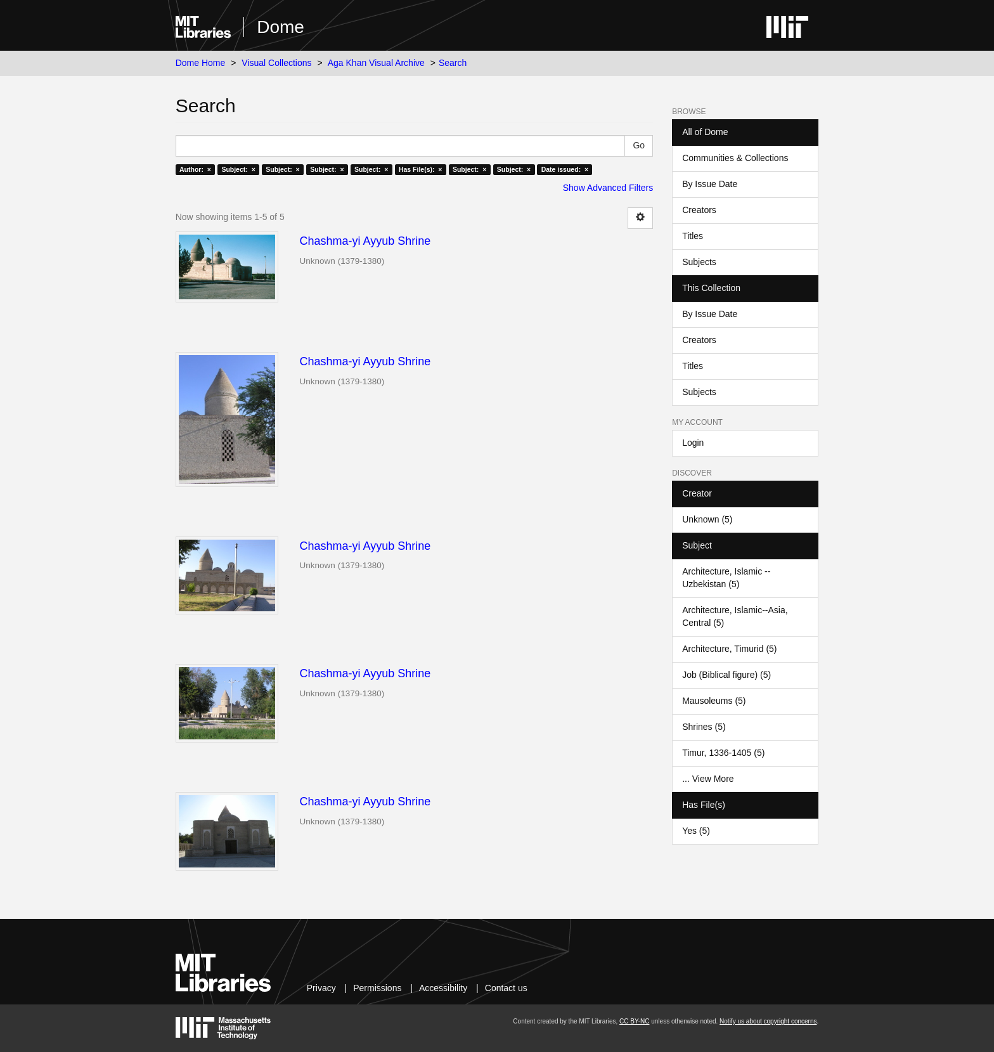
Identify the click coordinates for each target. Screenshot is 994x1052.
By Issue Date (709, 184)
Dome (280, 27)
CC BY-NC (634, 1021)
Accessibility (443, 988)
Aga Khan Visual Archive (376, 63)
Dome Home (201, 63)
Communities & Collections (735, 158)
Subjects (699, 262)
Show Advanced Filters (608, 188)
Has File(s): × (420, 169)
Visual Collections (276, 63)
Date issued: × (564, 169)
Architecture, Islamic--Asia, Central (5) (734, 616)
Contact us (506, 988)
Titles (692, 236)
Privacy (321, 988)
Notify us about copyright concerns (768, 1021)
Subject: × (238, 169)
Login (693, 443)
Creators (699, 210)
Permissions (377, 988)
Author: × (195, 169)
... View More (707, 779)
